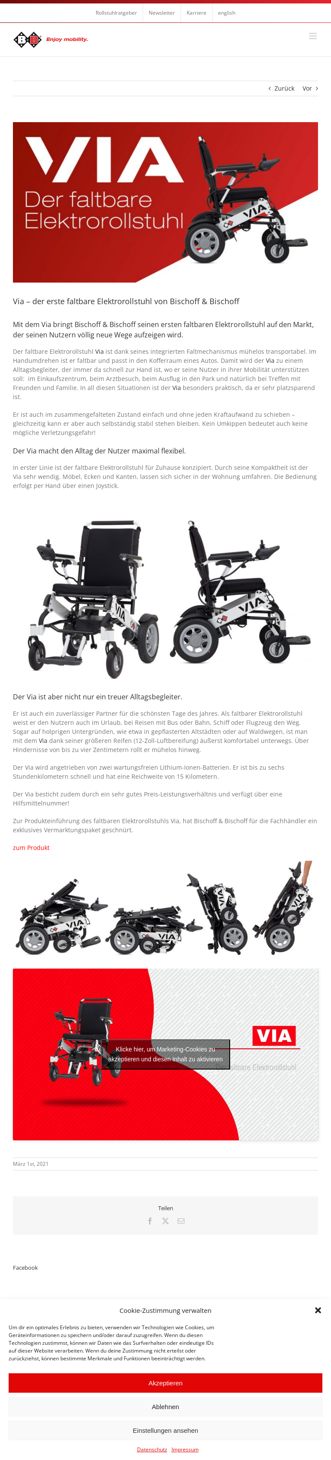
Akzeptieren (165, 1383)
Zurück (284, 88)
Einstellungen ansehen (165, 1430)
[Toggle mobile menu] (313, 36)
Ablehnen (165, 1406)
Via (99, 351)
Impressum (185, 1449)
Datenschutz (152, 1449)
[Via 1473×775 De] (165, 202)
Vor (307, 88)
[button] (318, 1310)
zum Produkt (31, 847)
